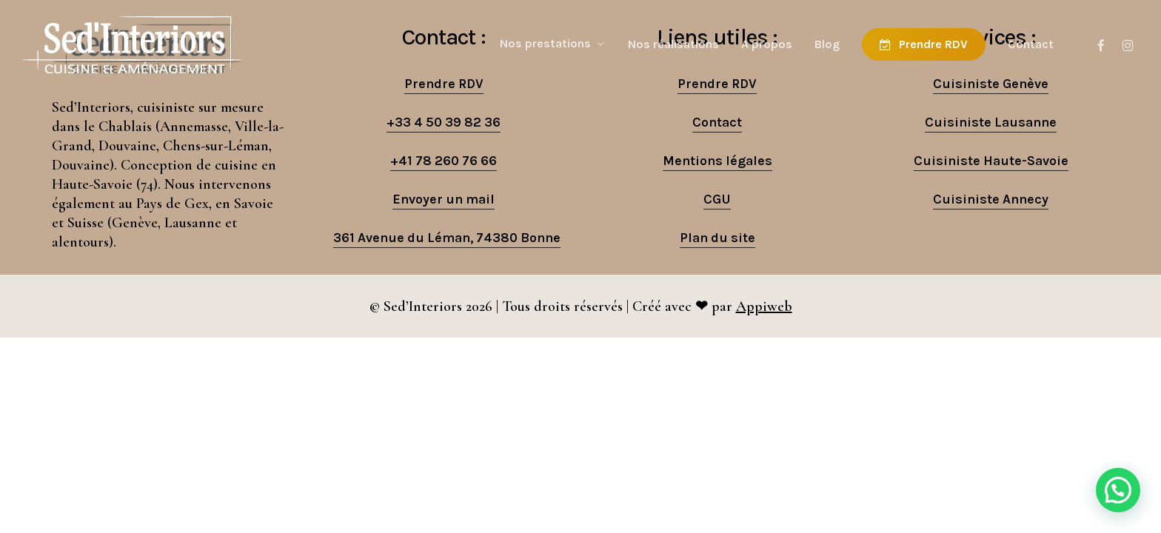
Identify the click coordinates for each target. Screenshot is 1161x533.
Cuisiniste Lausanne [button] (991, 122)
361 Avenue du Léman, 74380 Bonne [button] (447, 237)
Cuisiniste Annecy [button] (990, 199)
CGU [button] (717, 199)
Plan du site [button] (717, 237)
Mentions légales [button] (717, 160)
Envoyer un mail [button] (443, 199)
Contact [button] (717, 122)
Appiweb (764, 306)
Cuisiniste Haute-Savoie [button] (991, 160)
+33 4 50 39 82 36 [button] (444, 122)
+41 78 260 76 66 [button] (443, 160)
